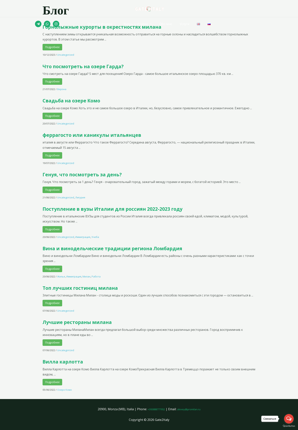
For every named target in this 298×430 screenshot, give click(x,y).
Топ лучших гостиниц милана (95, 287)
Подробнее (52, 47)
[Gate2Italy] (149, 8)
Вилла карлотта (70, 361)
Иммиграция (82, 237)
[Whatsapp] (47, 24)
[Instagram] (56, 24)
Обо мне (166, 24)
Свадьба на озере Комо (83, 100)
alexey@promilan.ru (191, 409)
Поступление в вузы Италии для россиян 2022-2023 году (139, 208)
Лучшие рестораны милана (91, 321)
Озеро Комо (64, 389)
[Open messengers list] (289, 419)
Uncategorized (65, 54)
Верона (61, 89)
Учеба (95, 237)
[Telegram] (38, 24)
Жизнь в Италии (138, 24)
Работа (96, 276)
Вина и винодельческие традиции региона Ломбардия (139, 247)
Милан (86, 276)
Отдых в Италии (103, 24)
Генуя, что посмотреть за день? (97, 173)
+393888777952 (154, 409)
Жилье (61, 276)
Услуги (184, 24)
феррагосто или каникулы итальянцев (110, 134)
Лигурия (80, 197)
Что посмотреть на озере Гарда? (99, 65)
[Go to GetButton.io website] (289, 426)
